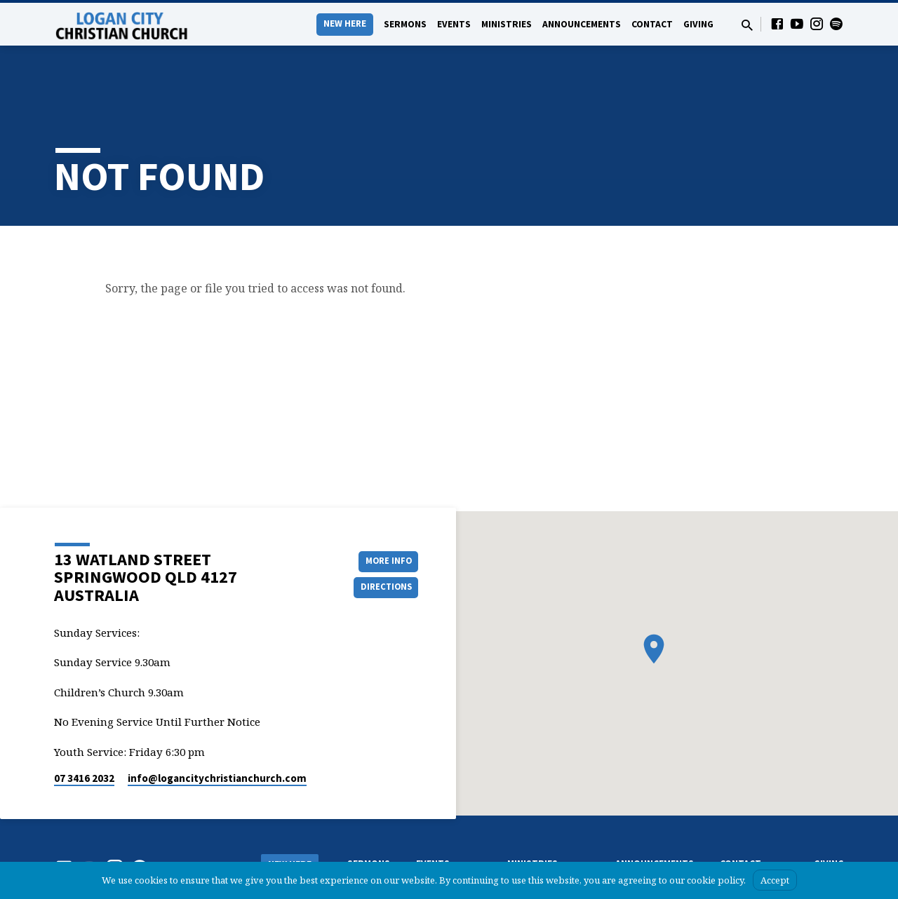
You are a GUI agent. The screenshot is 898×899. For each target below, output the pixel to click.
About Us (278, 838)
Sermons (405, 24)
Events (454, 24)
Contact (652, 24)
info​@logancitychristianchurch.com (217, 733)
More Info (383, 514)
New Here (344, 23)
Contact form (745, 835)
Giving (698, 24)
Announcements (581, 24)
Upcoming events (449, 849)
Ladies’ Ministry (536, 849)
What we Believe (291, 852)
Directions (383, 542)
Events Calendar (447, 835)
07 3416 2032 (84, 733)
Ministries (506, 24)
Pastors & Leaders (754, 849)
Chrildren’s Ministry (543, 835)
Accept (774, 880)
